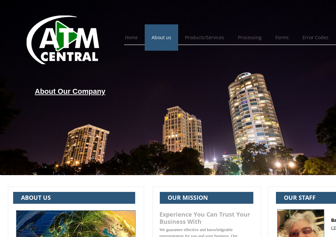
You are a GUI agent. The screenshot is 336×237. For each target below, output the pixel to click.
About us (161, 37)
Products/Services (204, 37)
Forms (282, 37)
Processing (250, 37)
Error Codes (315, 37)
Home (131, 37)
